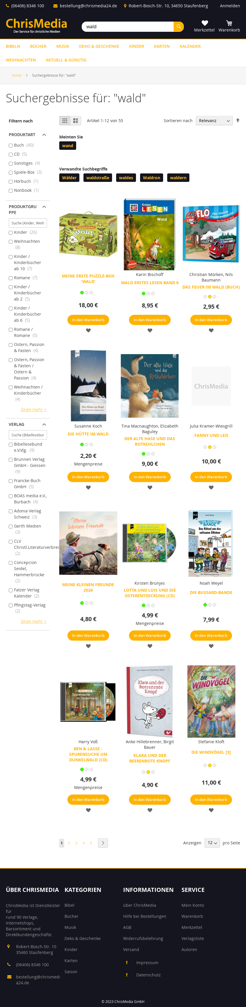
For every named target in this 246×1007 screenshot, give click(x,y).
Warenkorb (192, 916)
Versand (131, 949)
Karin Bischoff (149, 274)
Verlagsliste (193, 938)
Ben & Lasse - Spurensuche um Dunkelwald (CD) (88, 754)
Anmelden (230, 5)
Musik (70, 927)
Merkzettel (192, 927)
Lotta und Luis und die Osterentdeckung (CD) (150, 592)
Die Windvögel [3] (211, 752)
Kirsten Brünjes (150, 583)
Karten (71, 960)
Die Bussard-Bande (211, 592)
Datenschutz (148, 975)
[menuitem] (13, 46)
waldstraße (97, 177)
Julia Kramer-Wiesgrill (211, 426)
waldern (178, 177)
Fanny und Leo (211, 435)
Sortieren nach (178, 120)
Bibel (69, 905)
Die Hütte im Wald (88, 434)
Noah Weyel (211, 583)
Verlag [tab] (16, 424)
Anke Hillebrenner (143, 741)
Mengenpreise (88, 464)
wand (67, 145)
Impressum (147, 962)
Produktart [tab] (22, 134)
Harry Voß (88, 741)
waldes (126, 177)
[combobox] (133, 27)
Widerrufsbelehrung (143, 938)
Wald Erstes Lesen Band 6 (150, 282)
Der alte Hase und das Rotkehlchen (149, 441)
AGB (127, 927)
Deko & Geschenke (82, 938)
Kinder (71, 949)
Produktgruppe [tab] (22, 209)
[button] (88, 330)
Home (17, 75)
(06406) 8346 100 (27, 5)
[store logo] (36, 25)
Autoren (189, 949)
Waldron (151, 177)
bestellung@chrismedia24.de (88, 5)
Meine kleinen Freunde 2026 (88, 587)
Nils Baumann (217, 277)
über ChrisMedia (139, 905)
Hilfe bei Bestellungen (144, 916)
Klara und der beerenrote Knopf (149, 758)
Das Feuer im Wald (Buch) (211, 287)
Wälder (69, 177)
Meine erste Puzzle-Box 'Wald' (88, 278)
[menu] (123, 53)
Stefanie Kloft (211, 741)
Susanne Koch (88, 426)
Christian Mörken (206, 274)
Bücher (71, 916)
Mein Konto (193, 905)
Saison (70, 971)
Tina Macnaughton (139, 426)
